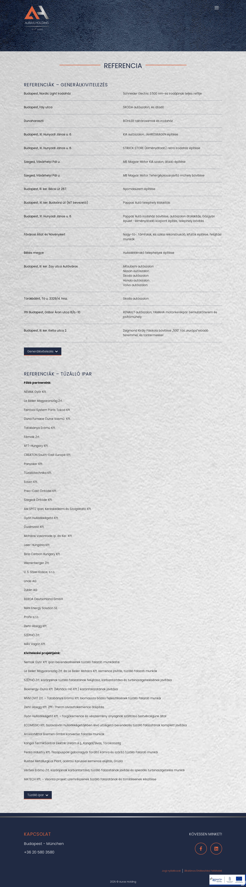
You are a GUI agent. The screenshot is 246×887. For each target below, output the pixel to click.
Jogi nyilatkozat (171, 870)
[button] (216, 7)
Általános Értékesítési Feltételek (203, 870)
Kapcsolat (37, 834)
